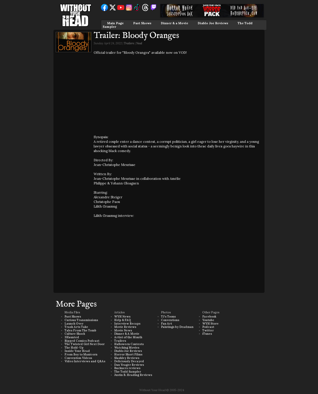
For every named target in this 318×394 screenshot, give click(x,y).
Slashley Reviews (126, 358)
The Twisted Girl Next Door (84, 344)
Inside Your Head (77, 351)
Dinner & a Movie (174, 23)
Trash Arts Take (76, 327)
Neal (139, 43)
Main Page (115, 23)
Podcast (208, 327)
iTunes (207, 334)
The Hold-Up (73, 347)
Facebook (209, 316)
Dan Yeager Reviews (129, 365)
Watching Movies (126, 347)
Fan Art (166, 323)
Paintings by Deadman (177, 327)
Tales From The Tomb (80, 330)
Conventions (170, 320)
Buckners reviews (127, 368)
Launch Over (73, 323)
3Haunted (71, 337)
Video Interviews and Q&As (84, 361)
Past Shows (142, 23)
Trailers (129, 43)
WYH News (122, 316)
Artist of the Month (128, 337)
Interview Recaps (127, 323)
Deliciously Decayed (129, 361)
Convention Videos (78, 358)
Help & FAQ (122, 320)
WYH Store (210, 323)
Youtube (208, 320)
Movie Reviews (125, 327)
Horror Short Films (128, 354)
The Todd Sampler (127, 372)
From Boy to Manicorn (80, 354)
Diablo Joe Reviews (213, 23)
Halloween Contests (129, 344)
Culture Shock (74, 334)
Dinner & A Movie (126, 334)
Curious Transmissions (81, 320)
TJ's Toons (168, 316)
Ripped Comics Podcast (81, 341)
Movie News (123, 330)
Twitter (208, 330)
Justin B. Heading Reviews (133, 375)
